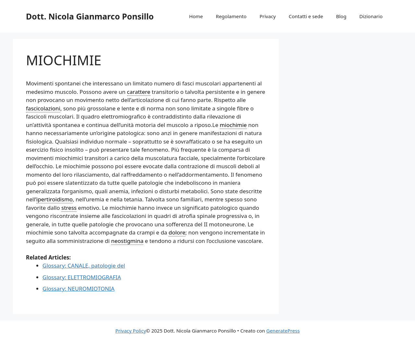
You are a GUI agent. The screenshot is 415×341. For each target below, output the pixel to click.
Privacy (267, 16)
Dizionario (371, 16)
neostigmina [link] (127, 241)
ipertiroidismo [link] (54, 199)
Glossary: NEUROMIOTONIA (78, 288)
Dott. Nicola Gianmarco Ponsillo (90, 16)
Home (196, 16)
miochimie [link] (233, 125)
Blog (341, 16)
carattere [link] (138, 91)
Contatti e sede (306, 16)
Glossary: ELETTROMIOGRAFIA (81, 277)
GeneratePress (283, 330)
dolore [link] (177, 232)
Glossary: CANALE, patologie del (83, 265)
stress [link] (69, 207)
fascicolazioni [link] (43, 108)
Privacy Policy (130, 330)
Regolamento (231, 16)
